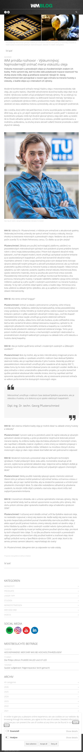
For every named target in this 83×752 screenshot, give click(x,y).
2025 (6, 691)
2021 (6, 710)
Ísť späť (9, 50)
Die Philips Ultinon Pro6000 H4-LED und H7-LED (25, 660)
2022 (6, 706)
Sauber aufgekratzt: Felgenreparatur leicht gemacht (27, 668)
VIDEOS (7, 614)
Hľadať (76, 12)
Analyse (13, 737)
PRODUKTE (9, 591)
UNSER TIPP (9, 595)
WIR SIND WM (10, 610)
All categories (10, 682)
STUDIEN (8, 600)
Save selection (31, 744)
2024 (6, 696)
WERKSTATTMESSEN (13, 605)
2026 (6, 687)
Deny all (54, 744)
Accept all (43, 744)
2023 (6, 701)
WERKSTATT (9, 586)
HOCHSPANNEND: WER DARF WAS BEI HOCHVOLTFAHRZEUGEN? (33, 652)
